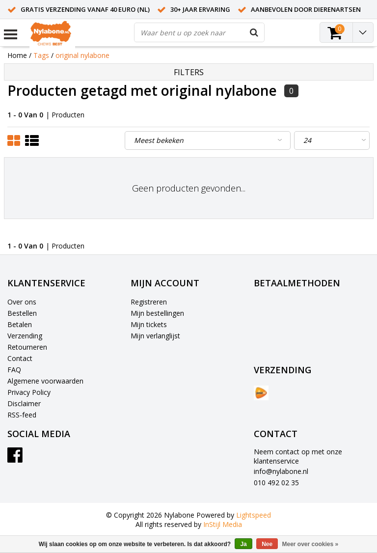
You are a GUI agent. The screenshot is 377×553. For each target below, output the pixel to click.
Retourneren (27, 347)
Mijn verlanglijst (155, 335)
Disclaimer (24, 403)
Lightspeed (253, 515)
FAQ (14, 369)
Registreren (149, 301)
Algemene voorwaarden (45, 381)
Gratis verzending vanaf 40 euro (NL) (85, 9)
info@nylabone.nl (281, 471)
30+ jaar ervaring (200, 9)
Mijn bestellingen (157, 313)
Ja (243, 544)
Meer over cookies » (310, 544)
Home (17, 55)
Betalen (19, 324)
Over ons (21, 301)
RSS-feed (21, 414)
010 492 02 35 (276, 482)
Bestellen (22, 313)
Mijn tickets (149, 324)
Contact (19, 358)
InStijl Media (222, 524)
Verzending (24, 335)
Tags (41, 55)
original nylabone (82, 55)
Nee (267, 544)
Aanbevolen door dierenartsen (306, 9)
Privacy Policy (29, 392)
